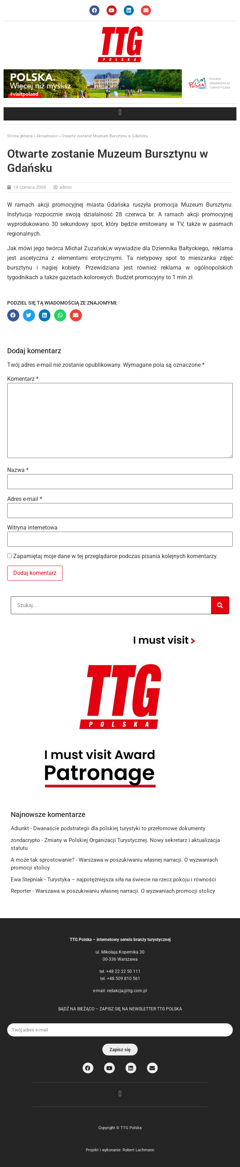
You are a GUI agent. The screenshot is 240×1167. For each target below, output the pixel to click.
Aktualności (47, 136)
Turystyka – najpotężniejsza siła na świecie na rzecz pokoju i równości (131, 879)
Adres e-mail (24, 499)
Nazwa (18, 470)
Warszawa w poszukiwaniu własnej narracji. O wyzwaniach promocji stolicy (125, 891)
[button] (120, 112)
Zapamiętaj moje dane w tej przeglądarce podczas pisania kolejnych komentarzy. (115, 556)
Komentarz (23, 379)
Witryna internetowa (32, 528)
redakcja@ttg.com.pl (127, 990)
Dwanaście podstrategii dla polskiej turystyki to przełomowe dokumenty (119, 828)
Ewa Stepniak (27, 879)
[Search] (220, 605)
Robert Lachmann (138, 1150)
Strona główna (20, 136)
